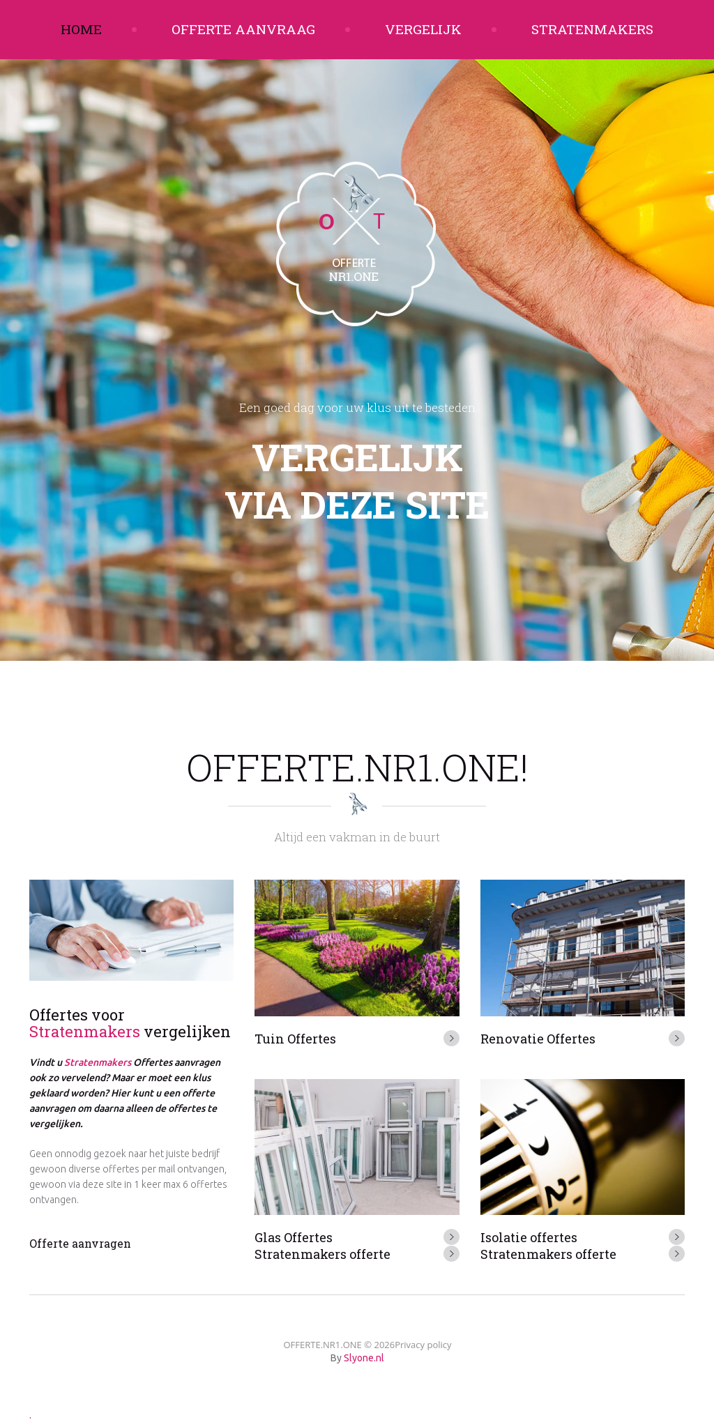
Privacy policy (423, 1344)
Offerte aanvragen (80, 1243)
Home (81, 29)
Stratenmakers (592, 29)
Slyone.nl (364, 1357)
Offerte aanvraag (243, 29)
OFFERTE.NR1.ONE (322, 1344)
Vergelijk (423, 29)
